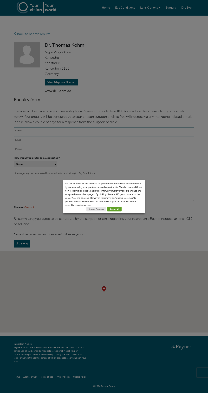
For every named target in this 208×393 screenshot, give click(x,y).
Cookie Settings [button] (96, 209)
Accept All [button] (114, 209)
